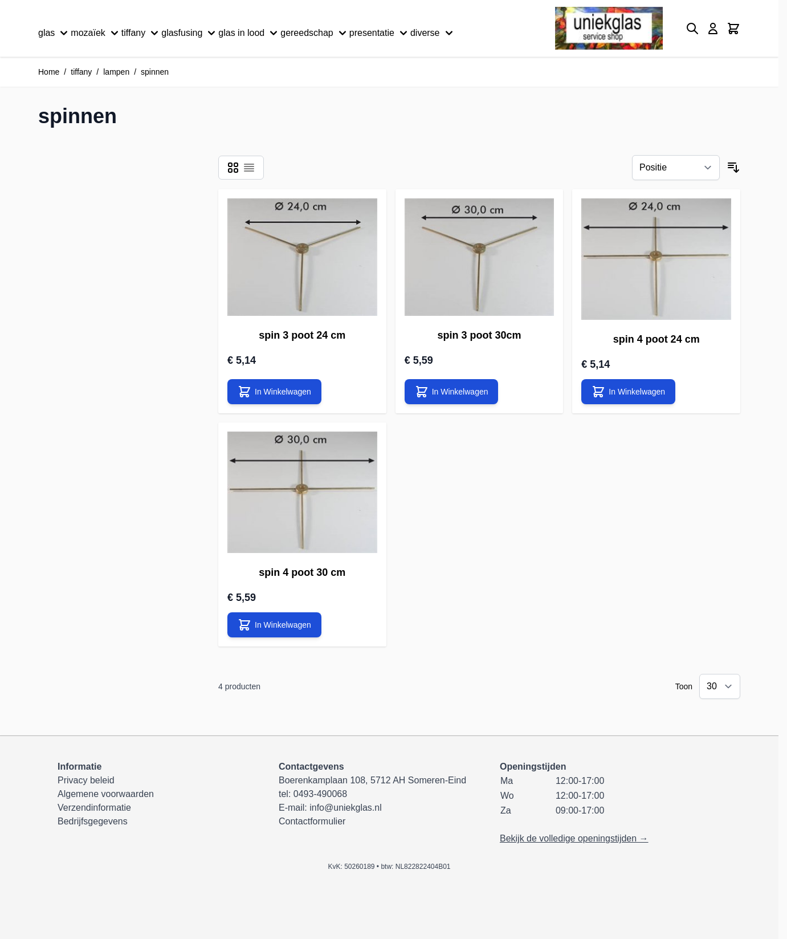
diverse (433, 33)
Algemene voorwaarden (106, 794)
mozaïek (96, 33)
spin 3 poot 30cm (479, 335)
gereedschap (314, 33)
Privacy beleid (86, 780)
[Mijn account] (713, 28)
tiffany (141, 33)
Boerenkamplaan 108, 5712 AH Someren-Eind (372, 780)
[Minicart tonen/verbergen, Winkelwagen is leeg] (733, 28)
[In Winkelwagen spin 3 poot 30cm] (452, 391)
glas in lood (249, 33)
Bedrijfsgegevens (93, 821)
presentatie (379, 33)
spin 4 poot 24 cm (656, 339)
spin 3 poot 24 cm (302, 335)
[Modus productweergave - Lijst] (249, 167)
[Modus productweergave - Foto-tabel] (233, 167)
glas (54, 33)
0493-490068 (320, 794)
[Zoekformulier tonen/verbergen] (692, 28)
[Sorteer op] (676, 167)
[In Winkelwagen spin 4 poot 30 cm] (274, 624)
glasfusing (189, 33)
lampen (116, 71)
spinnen (155, 71)
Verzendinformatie (94, 807)
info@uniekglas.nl (345, 807)
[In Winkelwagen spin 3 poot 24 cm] (274, 391)
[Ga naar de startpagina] (609, 28)
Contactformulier (312, 821)
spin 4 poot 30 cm (302, 572)
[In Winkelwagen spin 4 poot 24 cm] (628, 391)
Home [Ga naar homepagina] (48, 71)
